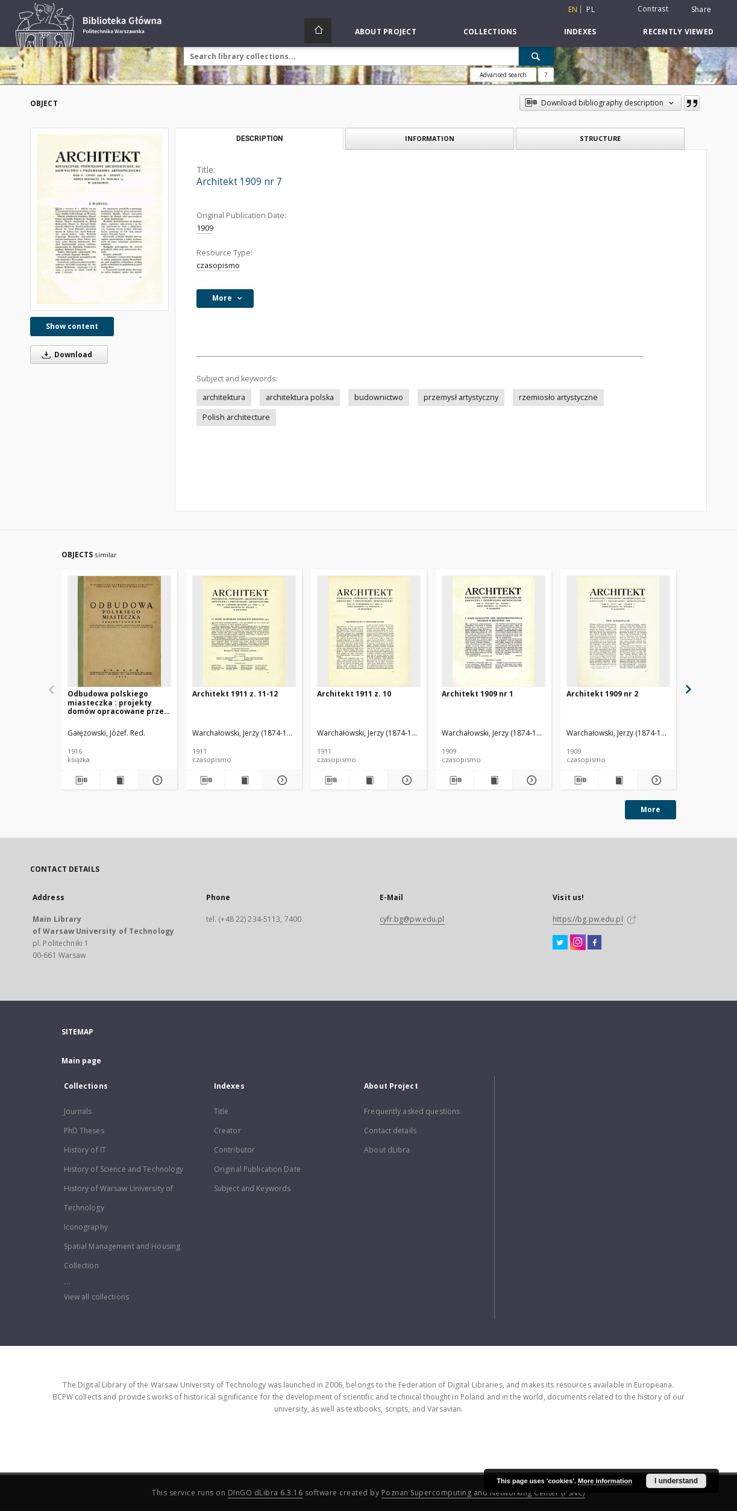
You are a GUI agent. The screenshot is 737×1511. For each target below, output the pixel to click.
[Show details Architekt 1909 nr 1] (530, 780)
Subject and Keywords (252, 1188)
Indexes (580, 32)
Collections (490, 32)
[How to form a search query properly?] (546, 74)
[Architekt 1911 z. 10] (369, 631)
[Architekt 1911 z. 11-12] (244, 631)
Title (221, 1111)
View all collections (96, 1297)
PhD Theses (84, 1130)
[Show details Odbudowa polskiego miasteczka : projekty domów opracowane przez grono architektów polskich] (156, 780)
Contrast (653, 9)
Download (65, 354)
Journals (78, 1111)
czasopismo (218, 265)
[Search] (536, 56)
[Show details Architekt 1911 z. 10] (405, 780)
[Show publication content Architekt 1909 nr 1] (493, 780)
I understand (676, 1481)
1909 (204, 228)
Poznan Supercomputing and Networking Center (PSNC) (483, 1493)
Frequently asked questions (412, 1111)
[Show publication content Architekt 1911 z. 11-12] (244, 780)
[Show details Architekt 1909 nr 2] (655, 780)
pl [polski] (590, 9)
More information (605, 1480)
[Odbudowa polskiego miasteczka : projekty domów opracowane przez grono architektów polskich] (119, 631)
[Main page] (317, 30)
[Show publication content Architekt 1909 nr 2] (618, 780)
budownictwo (378, 397)
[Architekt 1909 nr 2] (618, 631)
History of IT (85, 1150)
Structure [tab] (600, 138)
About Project (385, 32)
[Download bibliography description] (80, 780)
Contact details (390, 1130)
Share (701, 9)
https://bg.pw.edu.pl (588, 919)
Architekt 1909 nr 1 (477, 694)
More (650, 809)
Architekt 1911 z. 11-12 (235, 694)
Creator (227, 1130)
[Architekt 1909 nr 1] (493, 631)
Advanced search (503, 74)
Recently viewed (678, 32)
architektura (223, 397)
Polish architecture (236, 417)
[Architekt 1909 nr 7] (99, 219)
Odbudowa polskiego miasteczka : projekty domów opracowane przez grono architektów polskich (117, 702)
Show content (72, 326)
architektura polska (300, 397)
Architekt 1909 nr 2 (602, 694)
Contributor (234, 1150)
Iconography (86, 1227)
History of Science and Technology (124, 1169)
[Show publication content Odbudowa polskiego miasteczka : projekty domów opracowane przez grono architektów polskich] (119, 780)
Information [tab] (429, 138)
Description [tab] (259, 138)
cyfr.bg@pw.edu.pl (412, 919)
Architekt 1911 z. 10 (354, 694)
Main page (81, 1061)
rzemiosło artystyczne (558, 397)
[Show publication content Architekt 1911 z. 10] (368, 780)
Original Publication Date (257, 1169)
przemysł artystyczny (461, 397)
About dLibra (387, 1150)
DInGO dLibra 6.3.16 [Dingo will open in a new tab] (265, 1493)
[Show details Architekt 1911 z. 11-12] (281, 780)
